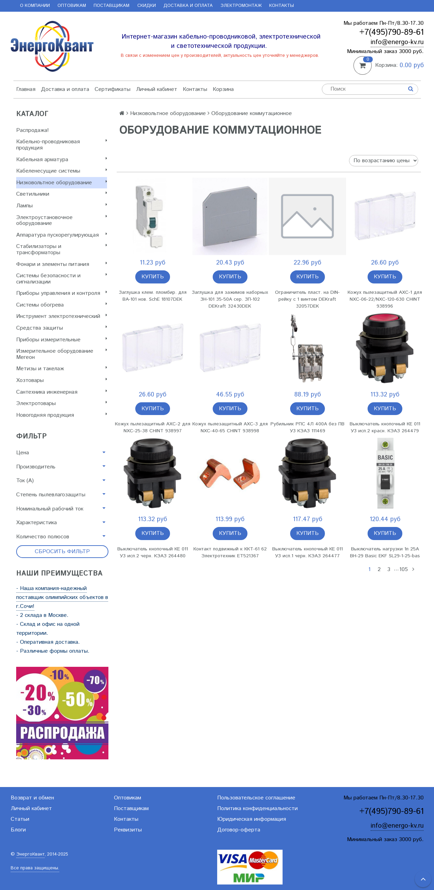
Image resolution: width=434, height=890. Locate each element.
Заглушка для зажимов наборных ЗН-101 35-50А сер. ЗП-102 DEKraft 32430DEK (230, 299)
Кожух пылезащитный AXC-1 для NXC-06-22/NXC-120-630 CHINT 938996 (385, 299)
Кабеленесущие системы (61, 171)
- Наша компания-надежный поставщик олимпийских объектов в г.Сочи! (62, 597)
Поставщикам (111, 5)
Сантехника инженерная (61, 392)
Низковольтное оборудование (61, 183)
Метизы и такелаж (61, 369)
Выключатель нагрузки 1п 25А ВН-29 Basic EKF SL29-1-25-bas (385, 552)
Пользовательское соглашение (256, 798)
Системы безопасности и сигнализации (61, 279)
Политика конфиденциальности (257, 809)
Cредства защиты (61, 328)
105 (403, 569)
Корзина (223, 89)
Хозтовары (61, 380)
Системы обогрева (61, 305)
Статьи (20, 819)
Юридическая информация (251, 819)
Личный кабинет (156, 89)
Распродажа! (32, 130)
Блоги (18, 830)
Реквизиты (128, 830)
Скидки (146, 5)
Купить (152, 277)
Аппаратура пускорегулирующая (61, 235)
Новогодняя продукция (61, 415)
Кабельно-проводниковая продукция (61, 145)
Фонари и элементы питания (61, 264)
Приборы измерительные (61, 340)
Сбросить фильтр (62, 552)
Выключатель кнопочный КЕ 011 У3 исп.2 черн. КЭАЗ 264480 (152, 552)
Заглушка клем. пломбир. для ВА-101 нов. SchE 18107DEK (153, 296)
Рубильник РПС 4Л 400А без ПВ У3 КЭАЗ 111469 (308, 427)
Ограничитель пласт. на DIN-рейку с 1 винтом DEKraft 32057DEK (307, 299)
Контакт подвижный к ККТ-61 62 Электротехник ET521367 (230, 552)
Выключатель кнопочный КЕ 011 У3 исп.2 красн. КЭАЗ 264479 (385, 427)
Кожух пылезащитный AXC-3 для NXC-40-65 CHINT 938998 (230, 427)
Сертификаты (112, 89)
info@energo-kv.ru (397, 42)
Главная (25, 89)
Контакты (281, 5)
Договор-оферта (238, 830)
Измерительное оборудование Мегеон (61, 354)
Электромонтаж (241, 5)
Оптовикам (71, 5)
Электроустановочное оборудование (61, 221)
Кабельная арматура (61, 160)
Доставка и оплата (188, 5)
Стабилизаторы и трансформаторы (61, 249)
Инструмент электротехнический (61, 316)
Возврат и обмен (32, 798)
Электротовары (61, 403)
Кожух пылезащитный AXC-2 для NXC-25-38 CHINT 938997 (152, 427)
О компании (35, 5)
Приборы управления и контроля (61, 293)
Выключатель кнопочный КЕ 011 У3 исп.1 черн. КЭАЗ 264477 (307, 552)
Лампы (61, 206)
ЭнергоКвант (30, 854)
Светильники (61, 194)
